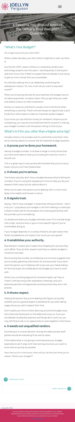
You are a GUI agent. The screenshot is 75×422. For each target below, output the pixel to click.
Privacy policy (40, 419)
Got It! (33, 419)
